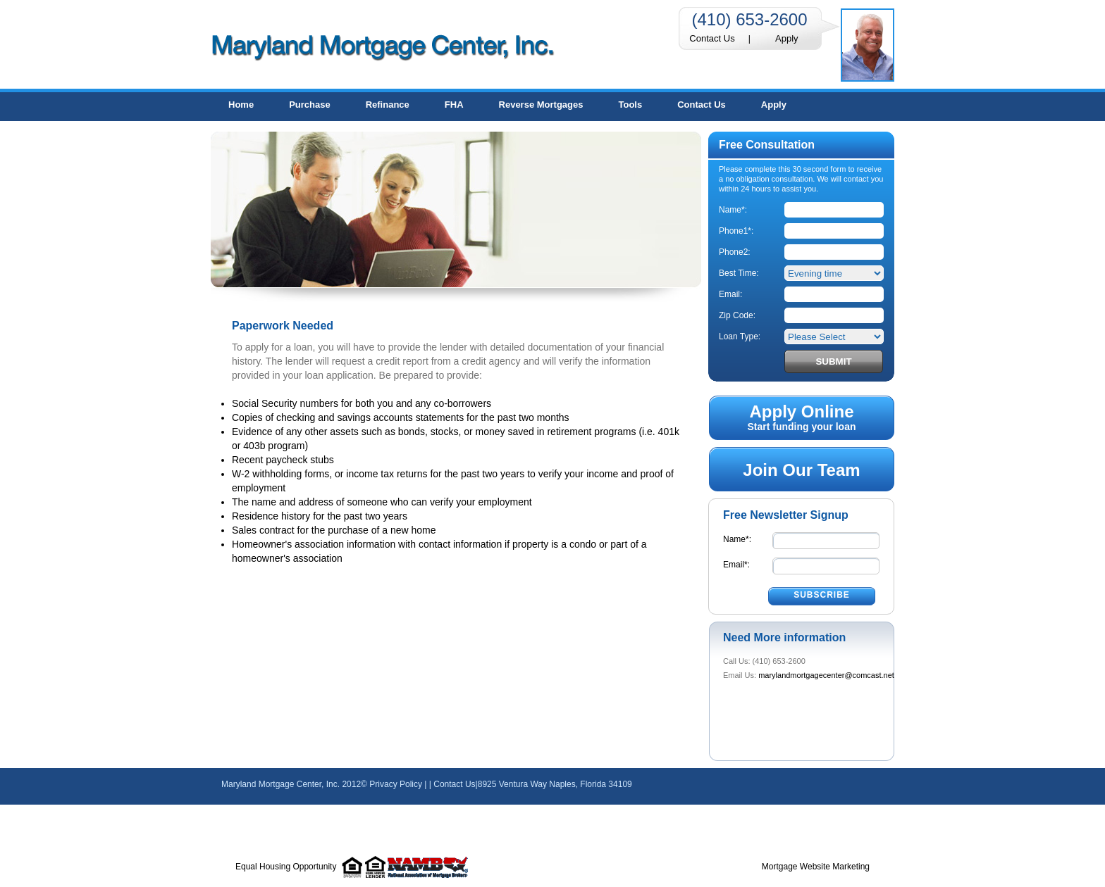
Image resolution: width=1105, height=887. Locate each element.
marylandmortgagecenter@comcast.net (826, 675)
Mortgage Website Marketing (816, 867)
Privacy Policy (395, 784)
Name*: (737, 539)
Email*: (736, 565)
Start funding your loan (802, 417)
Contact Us (711, 38)
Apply (786, 38)
